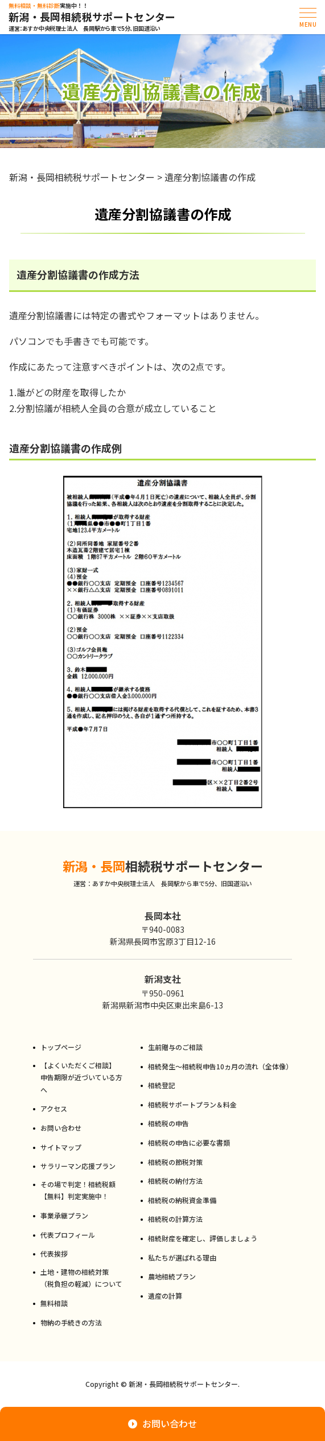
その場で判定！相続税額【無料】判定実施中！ (78, 1190)
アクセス (53, 1108)
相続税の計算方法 (175, 1219)
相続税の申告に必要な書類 (189, 1142)
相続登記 (161, 1085)
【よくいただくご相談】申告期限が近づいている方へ (81, 1077)
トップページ (60, 1047)
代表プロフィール (67, 1235)
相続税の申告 (168, 1123)
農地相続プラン (172, 1276)
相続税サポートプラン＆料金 (192, 1104)
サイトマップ (60, 1147)
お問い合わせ (60, 1128)
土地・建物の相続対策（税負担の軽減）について (81, 1278)
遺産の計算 (165, 1295)
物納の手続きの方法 (71, 1322)
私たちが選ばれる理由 (182, 1257)
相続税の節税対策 (175, 1162)
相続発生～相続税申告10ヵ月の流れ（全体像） (220, 1066)
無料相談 (54, 1303)
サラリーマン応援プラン (78, 1166)
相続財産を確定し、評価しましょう (202, 1238)
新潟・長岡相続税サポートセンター (92, 17)
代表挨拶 (54, 1253)
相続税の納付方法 (175, 1180)
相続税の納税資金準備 (182, 1200)
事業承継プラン (64, 1215)
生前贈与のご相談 (175, 1047)
